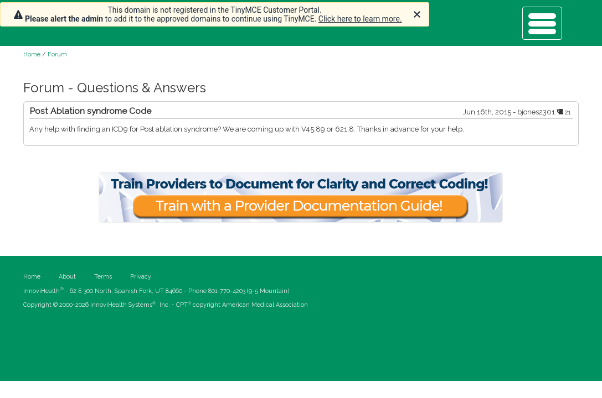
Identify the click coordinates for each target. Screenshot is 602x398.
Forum (57, 54)
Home (31, 54)
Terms (103, 276)
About (67, 276)
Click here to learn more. (360, 18)
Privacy (140, 276)
